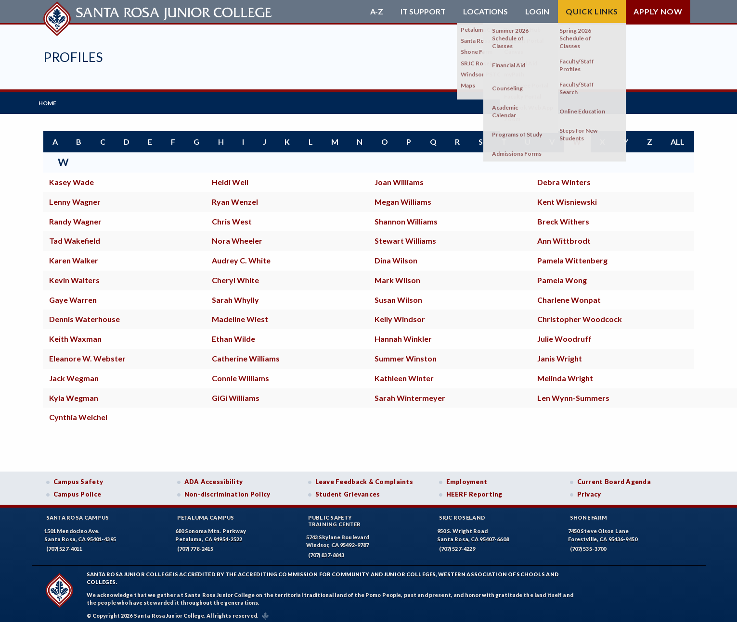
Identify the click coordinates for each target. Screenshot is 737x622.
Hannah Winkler (403, 334)
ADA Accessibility (213, 477)
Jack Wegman (74, 373)
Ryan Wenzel (235, 197)
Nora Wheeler (237, 236)
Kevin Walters (74, 275)
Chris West (232, 216)
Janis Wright (559, 354)
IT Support (423, 11)
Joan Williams (399, 177)
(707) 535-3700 (588, 544)
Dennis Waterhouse (84, 314)
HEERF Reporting (474, 490)
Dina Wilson (396, 256)
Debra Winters (564, 177)
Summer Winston (406, 354)
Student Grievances (347, 490)
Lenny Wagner (75, 197)
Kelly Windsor (400, 314)
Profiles (73, 57)
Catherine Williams (246, 354)
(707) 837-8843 (326, 550)
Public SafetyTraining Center (334, 516)
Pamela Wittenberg (572, 256)
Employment (467, 477)
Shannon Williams (406, 216)
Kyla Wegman (73, 393)
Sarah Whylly (235, 295)
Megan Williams (403, 197)
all (678, 137)
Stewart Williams (405, 236)
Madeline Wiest (240, 314)
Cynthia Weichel (78, 412)
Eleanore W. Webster (87, 354)
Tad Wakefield (74, 236)
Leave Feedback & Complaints (364, 477)
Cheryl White (235, 275)
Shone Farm (589, 513)
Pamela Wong (562, 275)
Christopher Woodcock (579, 314)
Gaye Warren (73, 295)
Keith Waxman (75, 334)
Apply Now (658, 11)
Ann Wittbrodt (564, 236)
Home (52, 100)
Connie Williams (240, 373)
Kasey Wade (71, 177)
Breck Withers (563, 216)
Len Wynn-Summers (573, 393)
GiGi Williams (235, 393)
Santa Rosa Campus (77, 513)
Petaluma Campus (205, 513)
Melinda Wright (565, 373)
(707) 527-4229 (457, 544)
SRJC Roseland (462, 513)
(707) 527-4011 (64, 544)
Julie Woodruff (564, 334)
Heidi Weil (230, 177)
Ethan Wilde (233, 334)
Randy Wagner (75, 216)
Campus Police (77, 490)
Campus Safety (78, 477)
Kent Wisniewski (567, 197)
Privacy (589, 490)
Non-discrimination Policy (227, 490)
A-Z (376, 11)
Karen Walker (73, 256)
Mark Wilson (397, 275)
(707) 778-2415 (195, 544)
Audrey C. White (241, 256)
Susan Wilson (398, 295)
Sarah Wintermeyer (410, 393)
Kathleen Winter (404, 373)
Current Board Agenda (614, 477)
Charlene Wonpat (569, 295)
